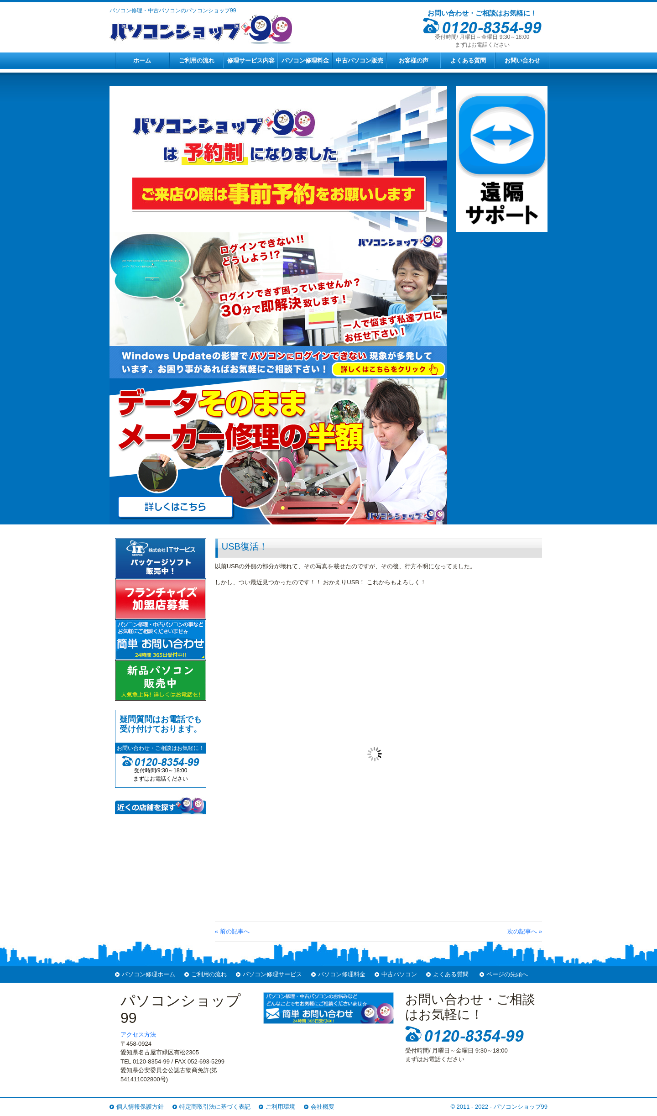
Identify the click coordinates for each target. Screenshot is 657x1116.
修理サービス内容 (251, 60)
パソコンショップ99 (521, 1106)
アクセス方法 (138, 1034)
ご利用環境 (280, 1106)
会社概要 (322, 1106)
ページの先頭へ (507, 974)
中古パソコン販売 (359, 60)
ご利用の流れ (196, 60)
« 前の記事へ (232, 931)
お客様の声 (413, 60)
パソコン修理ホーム (148, 974)
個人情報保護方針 (140, 1106)
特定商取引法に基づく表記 (214, 1106)
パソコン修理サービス (272, 974)
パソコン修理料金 (305, 60)
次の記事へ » (524, 931)
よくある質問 (468, 60)
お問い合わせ (522, 60)
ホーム (142, 60)
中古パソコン (399, 974)
